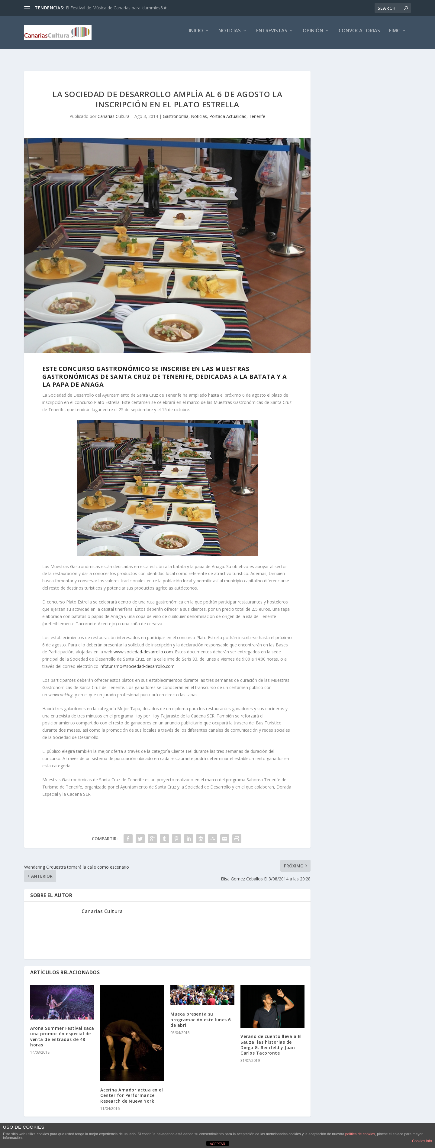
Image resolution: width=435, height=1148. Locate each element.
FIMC (394, 35)
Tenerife (257, 111)
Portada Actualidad (227, 111)
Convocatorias (359, 35)
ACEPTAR (217, 1144)
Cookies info (422, 1141)
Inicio (196, 35)
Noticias (229, 35)
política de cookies (360, 1134)
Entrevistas (271, 35)
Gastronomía (175, 111)
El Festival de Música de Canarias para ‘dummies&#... (117, 8)
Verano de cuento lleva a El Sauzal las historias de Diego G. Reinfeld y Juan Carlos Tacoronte (271, 1039)
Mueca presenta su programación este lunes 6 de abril (200, 1014)
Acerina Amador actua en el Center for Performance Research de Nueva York (131, 1089)
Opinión (313, 35)
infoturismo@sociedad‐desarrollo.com (137, 661)
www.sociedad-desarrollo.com (143, 646)
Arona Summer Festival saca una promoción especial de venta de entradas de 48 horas (62, 1031)
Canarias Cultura (114, 111)
